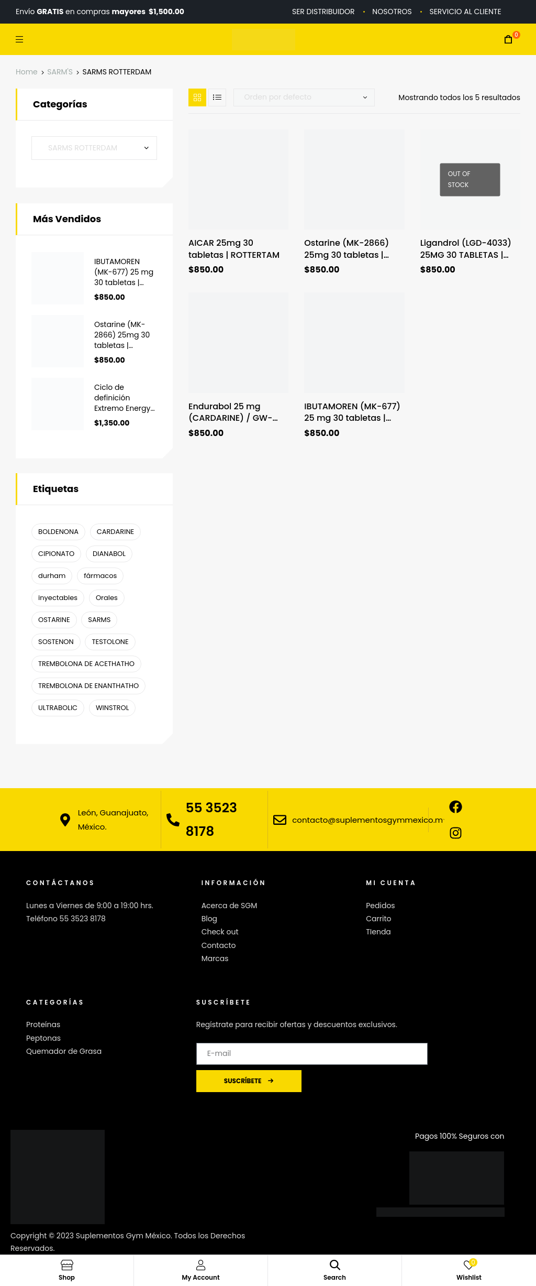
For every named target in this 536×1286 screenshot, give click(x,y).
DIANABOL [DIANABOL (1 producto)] (109, 554)
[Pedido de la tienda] (304, 97)
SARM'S (60, 72)
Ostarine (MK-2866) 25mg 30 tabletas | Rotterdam (346, 249)
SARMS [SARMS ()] (99, 620)
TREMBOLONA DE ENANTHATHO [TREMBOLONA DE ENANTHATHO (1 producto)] (88, 686)
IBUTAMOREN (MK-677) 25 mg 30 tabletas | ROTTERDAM (352, 412)
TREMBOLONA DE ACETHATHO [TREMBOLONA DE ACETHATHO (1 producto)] (86, 664)
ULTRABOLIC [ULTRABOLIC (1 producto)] (57, 708)
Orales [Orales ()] (107, 598)
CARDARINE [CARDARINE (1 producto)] (116, 532)
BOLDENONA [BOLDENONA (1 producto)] (58, 532)
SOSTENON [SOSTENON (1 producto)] (56, 642)
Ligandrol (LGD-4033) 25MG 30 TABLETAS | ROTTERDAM (466, 249)
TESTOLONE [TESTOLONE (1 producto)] (110, 642)
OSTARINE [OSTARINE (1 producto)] (54, 620)
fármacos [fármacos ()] (100, 576)
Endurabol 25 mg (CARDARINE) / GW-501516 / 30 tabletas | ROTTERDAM (232, 412)
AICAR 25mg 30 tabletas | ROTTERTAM (234, 248)
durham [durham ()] (51, 576)
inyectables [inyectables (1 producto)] (57, 598)
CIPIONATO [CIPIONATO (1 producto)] (56, 554)
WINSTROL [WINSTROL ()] (112, 708)
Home (27, 72)
